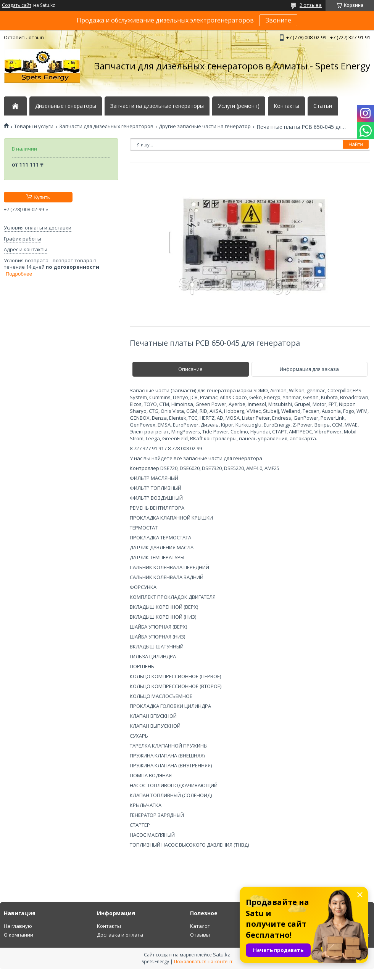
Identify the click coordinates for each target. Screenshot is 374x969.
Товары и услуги (33, 126)
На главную (18, 925)
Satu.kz (221, 954)
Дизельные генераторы (65, 106)
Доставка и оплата (120, 934)
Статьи (322, 106)
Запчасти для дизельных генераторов (106, 126)
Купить (42, 197)
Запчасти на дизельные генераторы (157, 106)
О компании (18, 934)
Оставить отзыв (24, 37)
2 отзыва (311, 5)
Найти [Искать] (355, 144)
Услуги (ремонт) (239, 106)
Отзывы (200, 934)
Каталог (200, 925)
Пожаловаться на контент (203, 961)
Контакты (286, 106)
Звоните (278, 20)
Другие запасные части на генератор (205, 126)
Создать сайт (16, 5)
